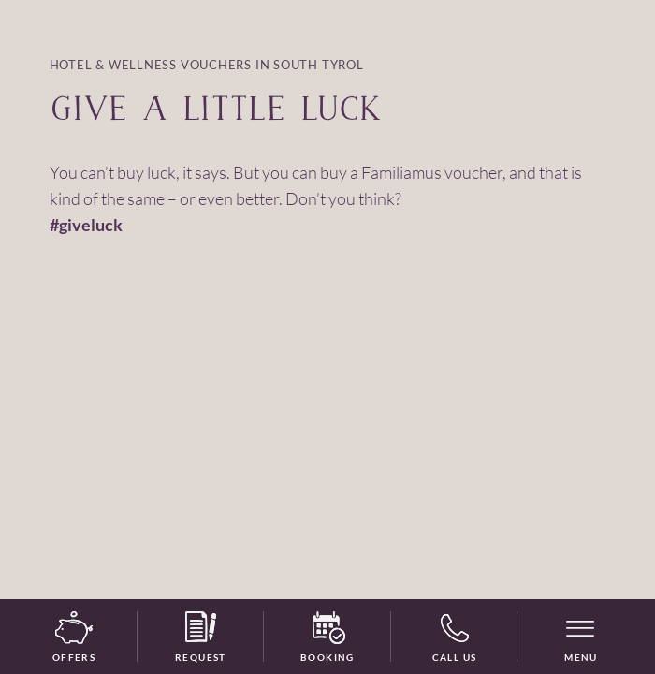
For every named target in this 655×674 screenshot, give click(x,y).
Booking (327, 637)
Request (200, 637)
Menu (581, 657)
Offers (73, 637)
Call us (454, 637)
